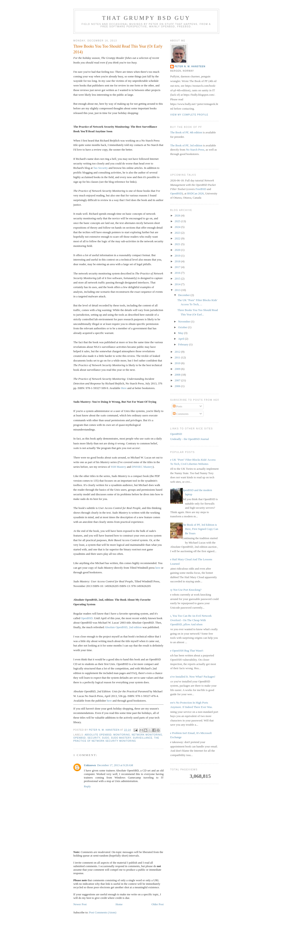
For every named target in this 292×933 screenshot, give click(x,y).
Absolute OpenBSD (98, 734)
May (181, 333)
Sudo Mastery (121, 737)
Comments (181, 413)
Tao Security (100, 167)
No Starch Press (195, 149)
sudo (105, 737)
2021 (178, 244)
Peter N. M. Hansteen (190, 66)
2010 (178, 363)
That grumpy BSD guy (146, 18)
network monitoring (147, 734)
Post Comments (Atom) (102, 911)
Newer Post (80, 903)
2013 (178, 290)
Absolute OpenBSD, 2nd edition (123, 626)
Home (119, 903)
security (93, 737)
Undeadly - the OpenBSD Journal (189, 439)
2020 (178, 249)
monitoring (121, 734)
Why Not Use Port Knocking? (184, 589)
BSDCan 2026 (195, 193)
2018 (178, 261)
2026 (178, 215)
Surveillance (142, 737)
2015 (178, 278)
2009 (178, 369)
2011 (178, 357)
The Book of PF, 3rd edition (186, 145)
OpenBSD (86, 617)
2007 (178, 380)
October (183, 327)
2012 (178, 351)
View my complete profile (189, 115)
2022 (178, 238)
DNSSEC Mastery (142, 465)
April (181, 338)
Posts (177, 406)
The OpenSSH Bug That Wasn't (185, 650)
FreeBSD (201, 189)
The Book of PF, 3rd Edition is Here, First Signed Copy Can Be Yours (200, 529)
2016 (178, 272)
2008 (178, 374)
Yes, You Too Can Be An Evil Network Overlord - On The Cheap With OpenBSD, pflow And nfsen (189, 620)
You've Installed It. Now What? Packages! (191, 676)
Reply (87, 785)
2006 (178, 386)
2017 (178, 267)
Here (123, 388)
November (184, 321)
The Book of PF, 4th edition (186, 132)
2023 (178, 232)
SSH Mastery (118, 465)
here (157, 566)
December (184, 295)
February (183, 344)
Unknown (90, 764)
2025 (178, 221)
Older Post (158, 903)
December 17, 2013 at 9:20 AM (115, 764)
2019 (178, 255)
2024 (178, 227)
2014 (178, 284)
